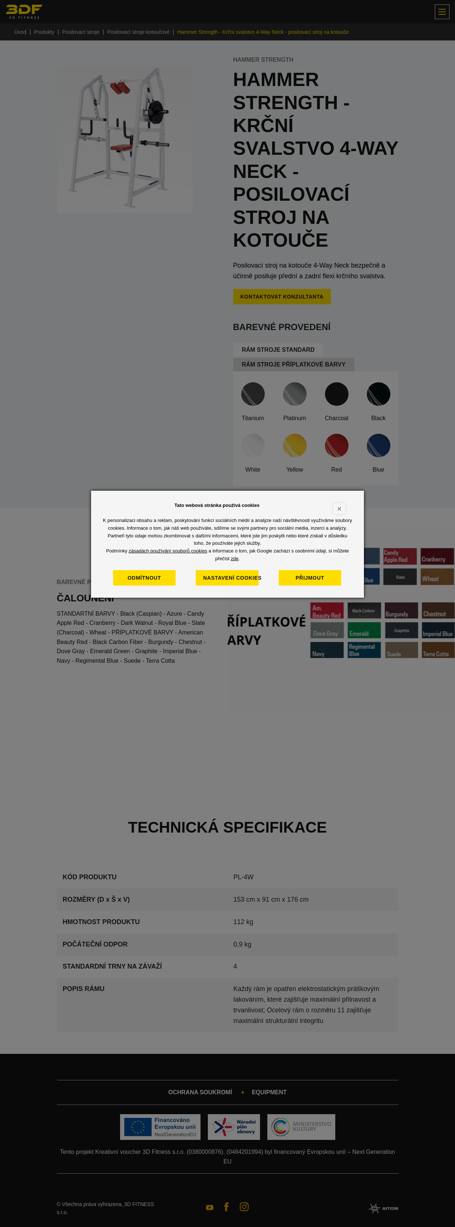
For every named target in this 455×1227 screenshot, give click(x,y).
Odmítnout (153, 578)
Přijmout (318, 578)
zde (235, 558)
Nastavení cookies (236, 578)
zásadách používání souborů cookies (168, 551)
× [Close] (339, 508)
